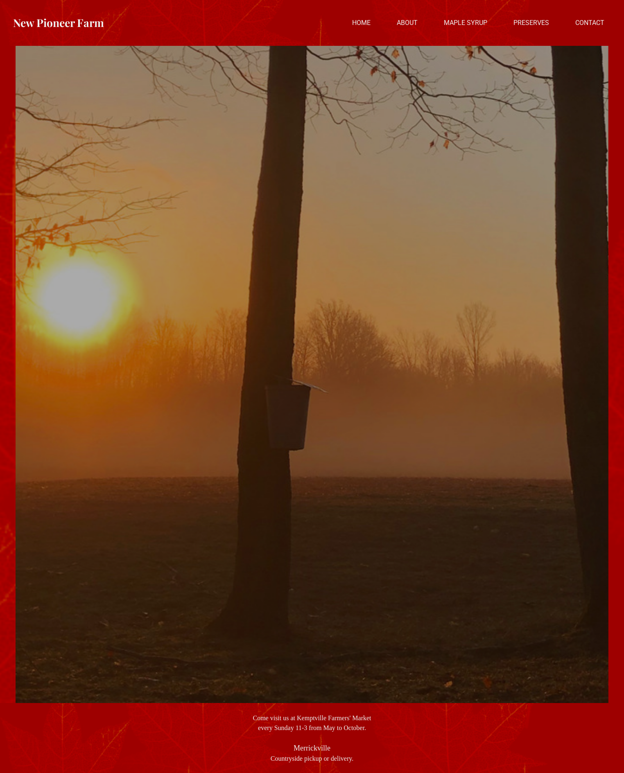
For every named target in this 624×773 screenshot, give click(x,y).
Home (361, 23)
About (407, 23)
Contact (589, 23)
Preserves (531, 23)
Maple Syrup (465, 23)
